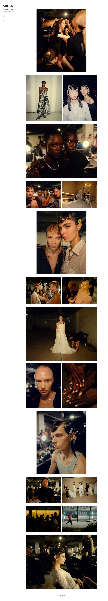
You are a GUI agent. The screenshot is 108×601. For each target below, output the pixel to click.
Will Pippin (8, 6)
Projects (5, 16)
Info (4, 20)
